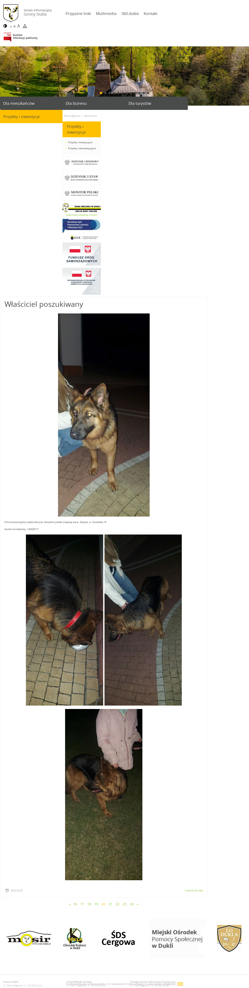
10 (140, 74)
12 (148, 74)
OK (180, 983)
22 (159, 710)
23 (166, 710)
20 (145, 710)
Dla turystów (139, 84)
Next (244, 57)
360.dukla (129, 13)
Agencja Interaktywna (230, 808)
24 (173, 710)
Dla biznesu (76, 84)
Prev (5, 57)
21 (152, 710)
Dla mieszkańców (18, 84)
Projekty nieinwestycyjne (19, 129)
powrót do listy (236, 696)
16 (117, 710)
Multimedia (105, 13)
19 (138, 710)
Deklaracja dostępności (16, 808)
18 (131, 710)
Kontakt (149, 13)
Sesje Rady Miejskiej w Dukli (19, 196)
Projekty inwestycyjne (18, 123)
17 (124, 710)
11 (144, 74)
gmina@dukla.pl (20, 795)
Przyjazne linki (77, 13)
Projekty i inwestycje (208, 84)
